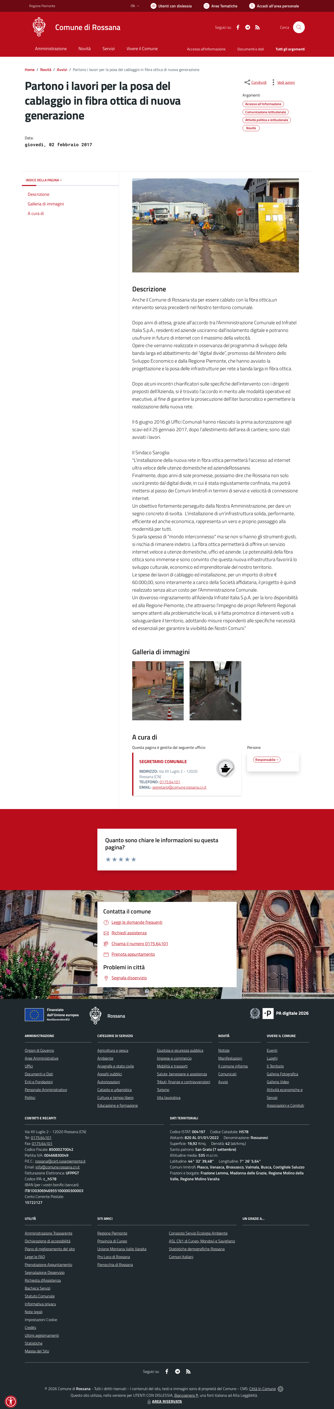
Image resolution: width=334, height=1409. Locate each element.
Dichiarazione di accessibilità (47, 1241)
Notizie (224, 1050)
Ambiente (105, 1058)
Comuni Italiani (181, 1257)
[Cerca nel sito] (299, 27)
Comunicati (227, 1074)
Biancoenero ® (186, 1395)
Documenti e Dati (39, 1074)
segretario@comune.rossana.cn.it (179, 787)
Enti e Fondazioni (39, 1082)
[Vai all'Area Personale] (274, 6)
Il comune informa (233, 1066)
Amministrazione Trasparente (48, 1233)
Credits (30, 1327)
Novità (45, 69)
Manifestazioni (230, 1058)
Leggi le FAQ (35, 1257)
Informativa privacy (40, 1304)
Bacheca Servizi (37, 1288)
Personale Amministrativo (46, 1090)
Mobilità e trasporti (172, 1066)
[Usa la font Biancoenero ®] (171, 6)
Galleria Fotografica (282, 1074)
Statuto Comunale (40, 1296)
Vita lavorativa (168, 1097)
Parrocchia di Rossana (115, 1264)
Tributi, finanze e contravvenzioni (183, 1082)
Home (30, 69)
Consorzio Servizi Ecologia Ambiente (198, 1233)
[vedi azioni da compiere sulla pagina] (282, 82)
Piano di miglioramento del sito (50, 1249)
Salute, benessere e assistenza (182, 1074)
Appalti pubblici (109, 1074)
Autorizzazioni (108, 1082)
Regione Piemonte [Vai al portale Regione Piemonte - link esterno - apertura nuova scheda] (42, 5)
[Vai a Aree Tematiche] (220, 6)
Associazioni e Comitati (285, 1105)
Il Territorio (275, 1066)
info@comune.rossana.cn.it (58, 1167)
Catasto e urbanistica (114, 1090)
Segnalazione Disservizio (44, 1272)
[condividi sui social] (255, 82)
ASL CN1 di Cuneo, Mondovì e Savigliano (202, 1241)
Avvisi (62, 69)
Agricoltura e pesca (112, 1050)
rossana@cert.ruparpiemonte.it (60, 1161)
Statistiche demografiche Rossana (197, 1249)
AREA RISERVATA (164, 1401)
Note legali (33, 1312)
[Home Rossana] (74, 27)
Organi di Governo (39, 1050)
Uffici (29, 1066)
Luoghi (272, 1058)
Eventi (272, 1050)
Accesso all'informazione (206, 49)
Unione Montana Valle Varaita (121, 1249)
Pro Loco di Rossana (113, 1257)
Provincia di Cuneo (112, 1241)
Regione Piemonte (112, 1233)
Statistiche (33, 1343)
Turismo (163, 1090)
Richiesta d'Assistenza (43, 1280)
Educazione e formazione (117, 1105)
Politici (30, 1097)
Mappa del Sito (37, 1351)
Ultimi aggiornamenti (42, 1335)
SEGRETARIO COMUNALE (163, 761)
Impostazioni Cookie (41, 1320)
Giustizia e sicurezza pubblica (180, 1050)
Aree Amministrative (41, 1058)
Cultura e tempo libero (115, 1097)
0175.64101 (170, 782)
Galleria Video (278, 1082)
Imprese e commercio (174, 1058)
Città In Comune (262, 1389)
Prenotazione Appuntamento (48, 1264)
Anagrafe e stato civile (115, 1066)
